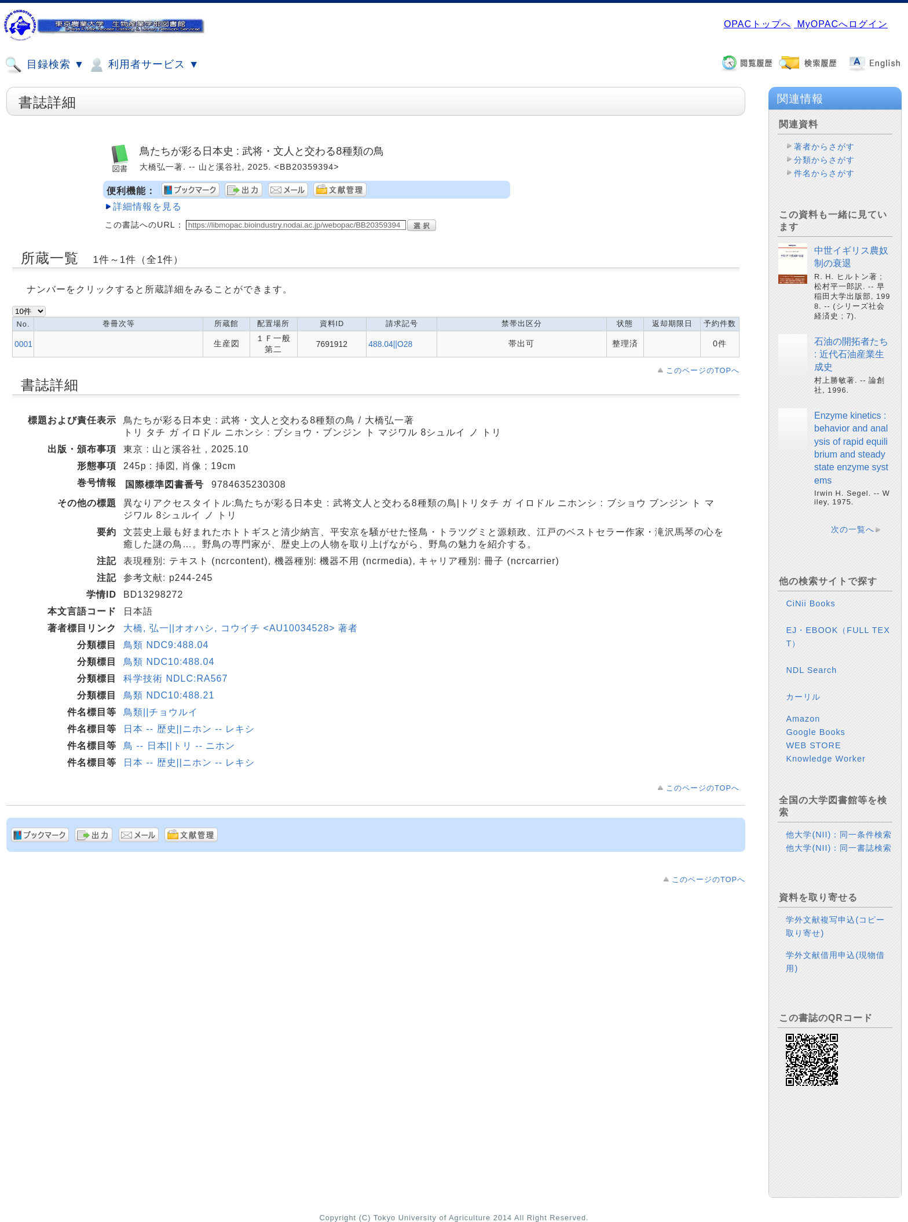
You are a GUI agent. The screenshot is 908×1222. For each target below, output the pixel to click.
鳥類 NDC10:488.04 (168, 662)
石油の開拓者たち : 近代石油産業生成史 (851, 354)
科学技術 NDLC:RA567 (175, 678)
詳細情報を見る (147, 206)
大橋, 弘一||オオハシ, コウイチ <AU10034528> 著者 (240, 628)
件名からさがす (824, 173)
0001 (23, 344)
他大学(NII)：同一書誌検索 (839, 848)
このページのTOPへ (702, 370)
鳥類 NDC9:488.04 (165, 645)
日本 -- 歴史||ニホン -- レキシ (189, 729)
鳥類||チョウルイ (160, 712)
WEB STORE (813, 745)
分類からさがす (824, 159)
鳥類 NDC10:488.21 (168, 695)
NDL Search (811, 670)
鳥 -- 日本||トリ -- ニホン (179, 746)
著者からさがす (824, 146)
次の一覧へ (852, 529)
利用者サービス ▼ (143, 65)
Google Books (815, 732)
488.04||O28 (390, 344)
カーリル (803, 696)
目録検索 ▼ (45, 65)
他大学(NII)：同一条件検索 (839, 834)
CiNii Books (810, 603)
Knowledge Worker (825, 758)
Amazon (803, 718)
